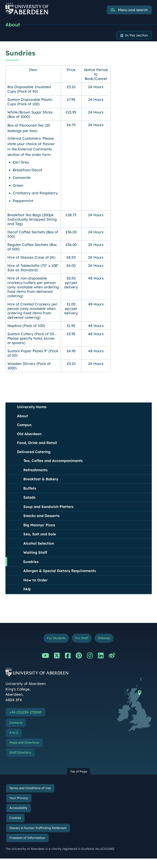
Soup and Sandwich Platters (48, 507)
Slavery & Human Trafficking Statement (37, 829)
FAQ (27, 589)
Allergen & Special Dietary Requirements (59, 571)
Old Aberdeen (29, 434)
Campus (24, 425)
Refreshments (35, 470)
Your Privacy (18, 799)
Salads (29, 498)
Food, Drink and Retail (37, 443)
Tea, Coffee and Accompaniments (53, 461)
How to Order (35, 580)
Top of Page (78, 773)
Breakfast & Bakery (40, 479)
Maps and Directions (24, 744)
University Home (31, 407)
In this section (136, 36)
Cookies (15, 819)
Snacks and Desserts (41, 516)
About (12, 25)
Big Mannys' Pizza (39, 525)
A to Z (13, 734)
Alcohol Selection (38, 544)
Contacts (15, 724)
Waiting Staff (35, 553)
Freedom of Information (27, 839)
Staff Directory (20, 754)
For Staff (82, 639)
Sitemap (105, 639)
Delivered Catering (33, 452)
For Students (55, 639)
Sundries (30, 562)
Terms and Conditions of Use (30, 789)
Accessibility (18, 809)
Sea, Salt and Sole (39, 534)
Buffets (29, 489)
